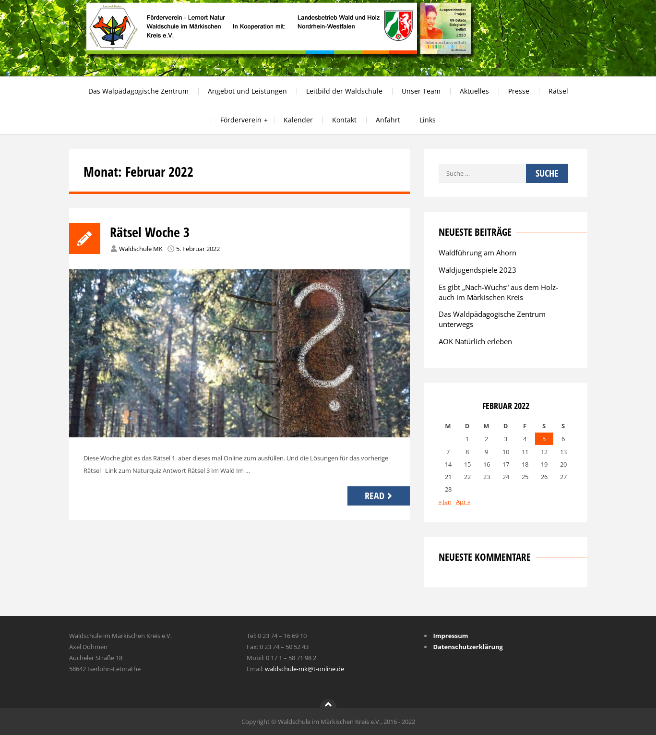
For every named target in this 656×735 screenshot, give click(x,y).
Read (379, 495)
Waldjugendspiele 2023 (477, 270)
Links (427, 119)
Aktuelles (474, 91)
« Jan (445, 501)
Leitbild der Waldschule (344, 91)
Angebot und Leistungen (247, 91)
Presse (518, 91)
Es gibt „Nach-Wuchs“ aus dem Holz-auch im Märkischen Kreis (498, 292)
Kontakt (344, 119)
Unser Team (421, 91)
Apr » (463, 501)
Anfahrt (388, 119)
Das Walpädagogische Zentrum (138, 91)
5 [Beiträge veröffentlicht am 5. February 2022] (544, 438)
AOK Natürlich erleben (475, 341)
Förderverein (241, 119)
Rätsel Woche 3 (150, 232)
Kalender (298, 119)
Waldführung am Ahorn (477, 252)
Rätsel (558, 91)
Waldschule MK (141, 248)
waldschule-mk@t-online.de (304, 668)
